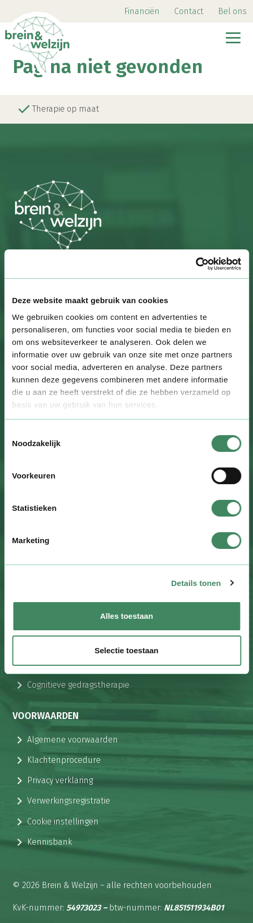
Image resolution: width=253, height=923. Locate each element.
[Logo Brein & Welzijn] (52, 38)
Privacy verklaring (60, 780)
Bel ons (232, 11)
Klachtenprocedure (64, 760)
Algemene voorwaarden (72, 740)
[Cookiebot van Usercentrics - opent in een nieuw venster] (195, 264)
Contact (188, 11)
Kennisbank (49, 842)
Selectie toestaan (126, 650)
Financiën (142, 11)
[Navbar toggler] (233, 39)
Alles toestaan (126, 616)
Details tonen (196, 583)
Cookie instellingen (63, 821)
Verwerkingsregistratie (68, 801)
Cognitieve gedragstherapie (78, 685)
